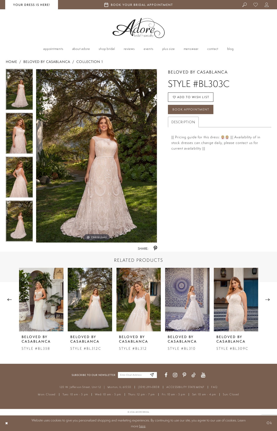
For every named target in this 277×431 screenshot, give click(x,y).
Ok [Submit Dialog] (269, 423)
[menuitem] (244, 4)
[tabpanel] (19, 91)
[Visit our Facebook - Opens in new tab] (166, 375)
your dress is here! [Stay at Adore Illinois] (31, 5)
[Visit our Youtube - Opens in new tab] (203, 375)
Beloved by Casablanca (46, 61)
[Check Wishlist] (255, 4)
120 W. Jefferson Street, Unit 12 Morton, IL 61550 (95, 387)
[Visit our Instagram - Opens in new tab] (175, 375)
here (142, 426)
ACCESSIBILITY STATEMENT (185, 387)
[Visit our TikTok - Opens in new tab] (194, 375)
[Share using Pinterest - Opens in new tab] (155, 248)
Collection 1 (89, 61)
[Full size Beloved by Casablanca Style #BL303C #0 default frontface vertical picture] (96, 156)
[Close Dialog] (7, 423)
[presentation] (41, 299)
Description (183, 122)
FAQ (214, 387)
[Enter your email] (137, 375)
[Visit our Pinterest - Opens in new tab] (184, 375)
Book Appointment (190, 110)
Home (11, 61)
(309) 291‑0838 (148, 387)
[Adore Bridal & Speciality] (138, 28)
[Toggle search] (244, 4)
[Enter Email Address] (152, 375)
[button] (266, 4)
